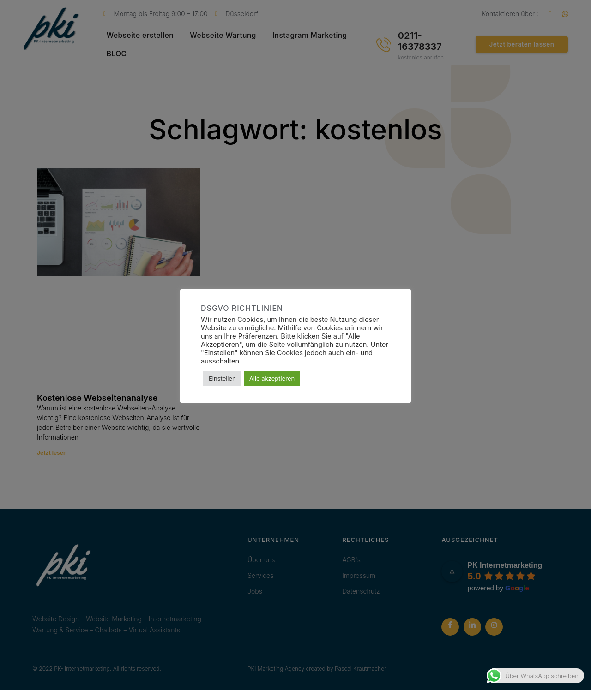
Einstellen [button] (222, 378)
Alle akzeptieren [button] (272, 378)
